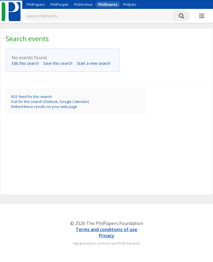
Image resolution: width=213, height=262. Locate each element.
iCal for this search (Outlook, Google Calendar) (50, 101)
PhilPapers (36, 4)
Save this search (59, 63)
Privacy (106, 236)
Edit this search (27, 63)
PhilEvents (108, 4)
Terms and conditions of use (106, 229)
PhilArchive (83, 4)
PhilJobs (129, 4)
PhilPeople (59, 4)
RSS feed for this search (31, 96)
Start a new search (95, 63)
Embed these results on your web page (44, 106)
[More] (202, 16)
